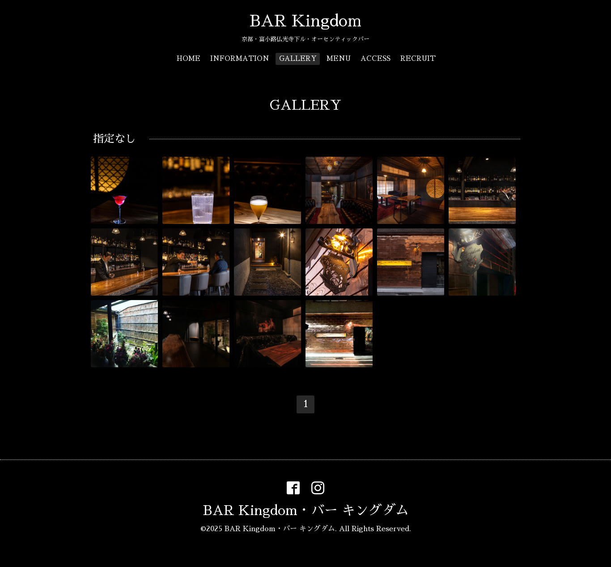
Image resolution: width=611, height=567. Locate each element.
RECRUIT (418, 58)
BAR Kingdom (305, 21)
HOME (188, 58)
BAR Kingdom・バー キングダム (306, 510)
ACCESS (375, 58)
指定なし (114, 138)
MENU (339, 58)
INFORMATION (239, 58)
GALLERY (298, 58)
